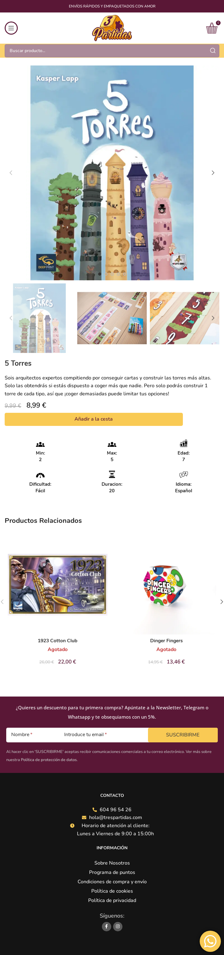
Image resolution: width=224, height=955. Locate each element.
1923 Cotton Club (57, 640)
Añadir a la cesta (93, 419)
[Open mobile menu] (11, 28)
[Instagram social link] (117, 926)
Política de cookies (112, 891)
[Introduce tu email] (101, 735)
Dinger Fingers (166, 640)
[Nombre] (30, 735)
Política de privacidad (112, 900)
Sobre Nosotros (112, 863)
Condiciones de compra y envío (112, 881)
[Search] (112, 50)
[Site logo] (112, 27)
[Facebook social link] (106, 926)
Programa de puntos (112, 872)
